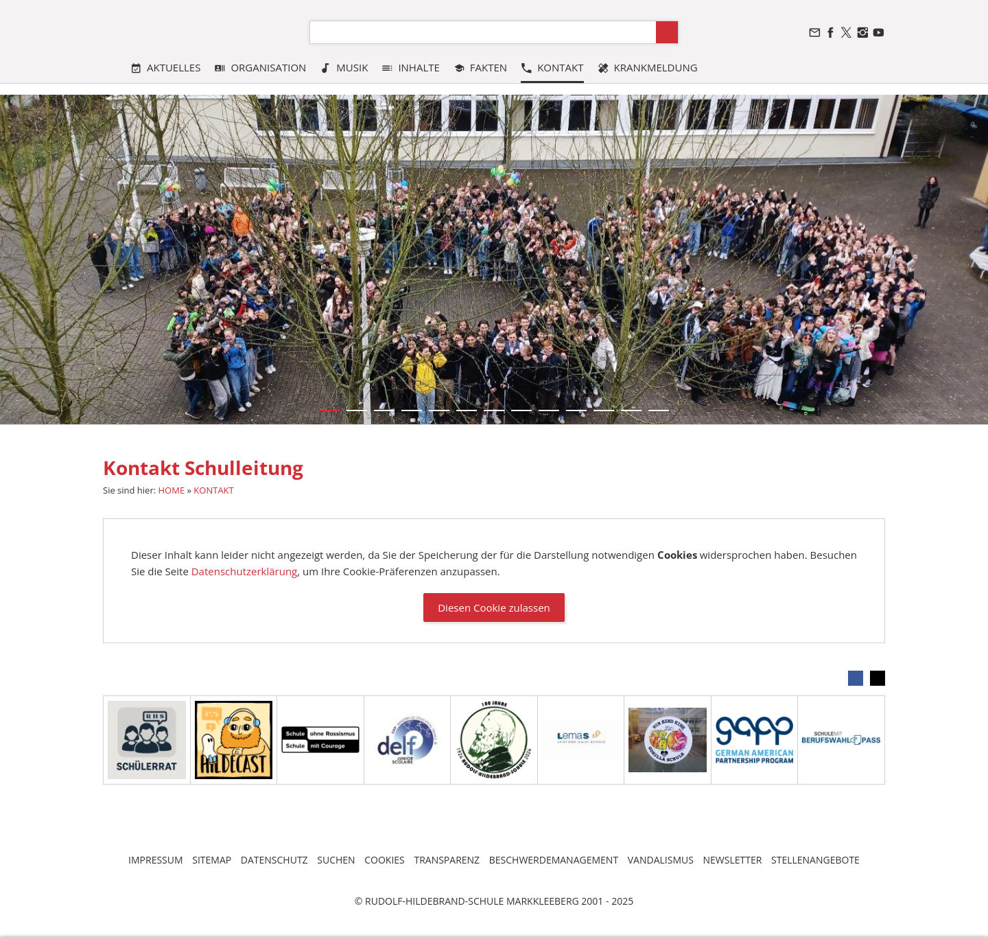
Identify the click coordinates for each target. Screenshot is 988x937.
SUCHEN (336, 859)
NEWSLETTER (732, 859)
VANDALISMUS (661, 859)
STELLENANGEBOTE (815, 859)
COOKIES (384, 859)
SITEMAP (211, 859)
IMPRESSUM (155, 859)
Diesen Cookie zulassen (494, 607)
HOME (171, 490)
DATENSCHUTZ (274, 859)
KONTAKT (213, 490)
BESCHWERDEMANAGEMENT (553, 859)
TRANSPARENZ (447, 859)
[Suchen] (483, 32)
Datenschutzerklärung (244, 571)
